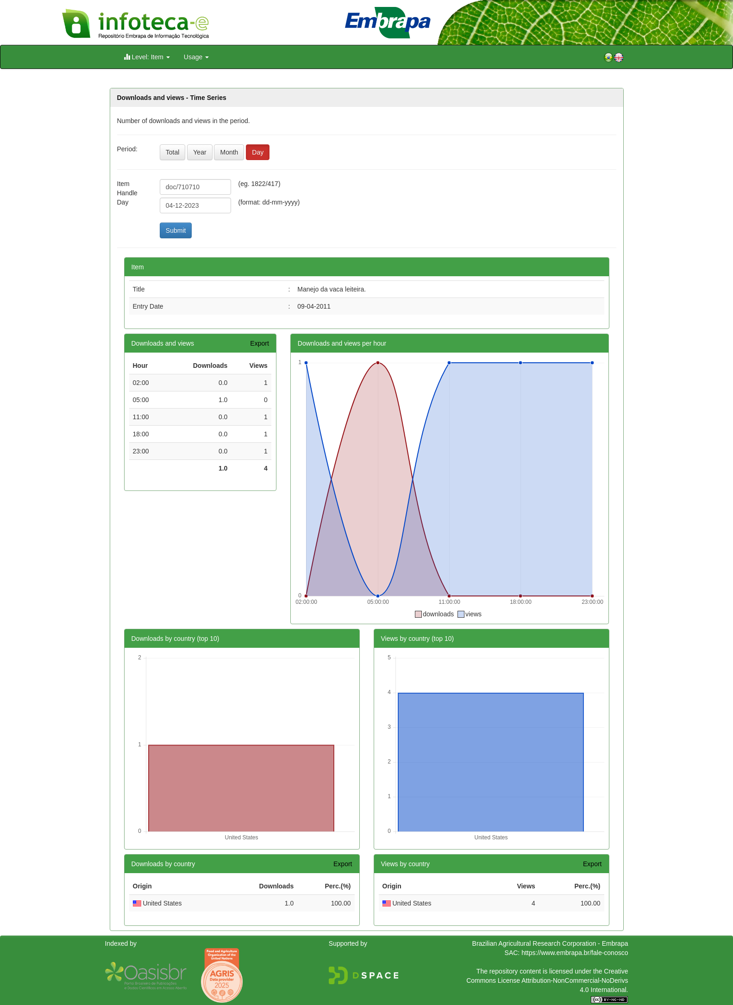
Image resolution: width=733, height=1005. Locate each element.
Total (173, 152)
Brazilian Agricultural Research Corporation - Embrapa (550, 943)
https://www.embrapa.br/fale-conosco (574, 952)
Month (229, 152)
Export (259, 343)
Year (199, 152)
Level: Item (147, 57)
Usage (196, 57)
